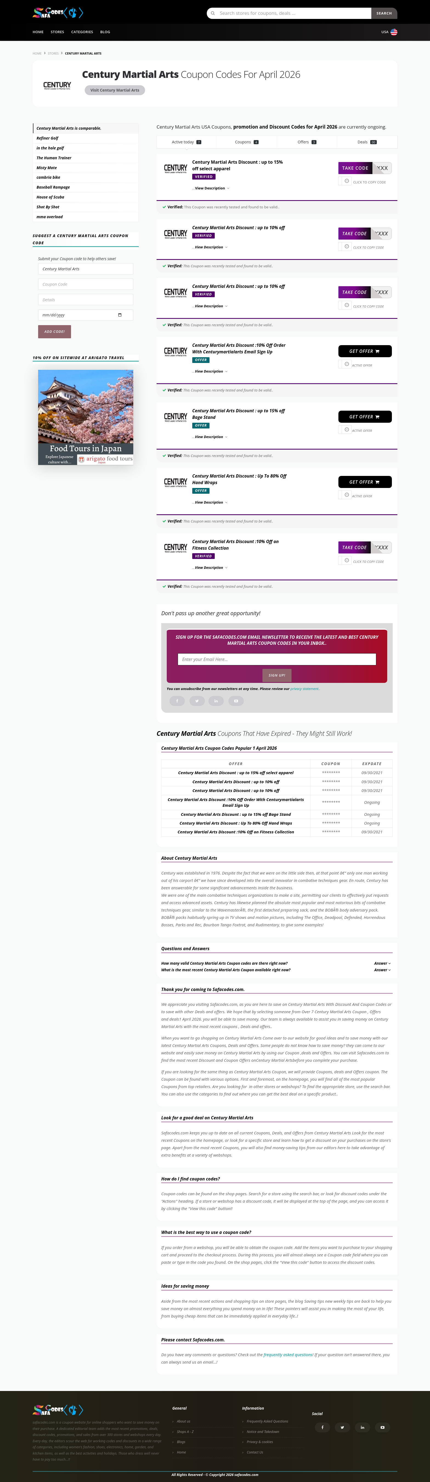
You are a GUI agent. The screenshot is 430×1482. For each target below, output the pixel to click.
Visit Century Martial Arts (114, 90)
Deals (367, 141)
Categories (82, 31)
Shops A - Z (185, 1431)
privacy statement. (304, 688)
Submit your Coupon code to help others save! (77, 258)
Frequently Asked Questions (267, 1421)
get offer (364, 351)
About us (183, 1421)
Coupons (247, 141)
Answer (383, 963)
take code (355, 168)
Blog (105, 31)
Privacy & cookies (260, 1442)
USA (389, 32)
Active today (186, 141)
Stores (57, 31)
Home (38, 31)
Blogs (181, 1442)
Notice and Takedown (263, 1431)
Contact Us (255, 1452)
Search (384, 13)
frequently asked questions (288, 1354)
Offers (307, 141)
